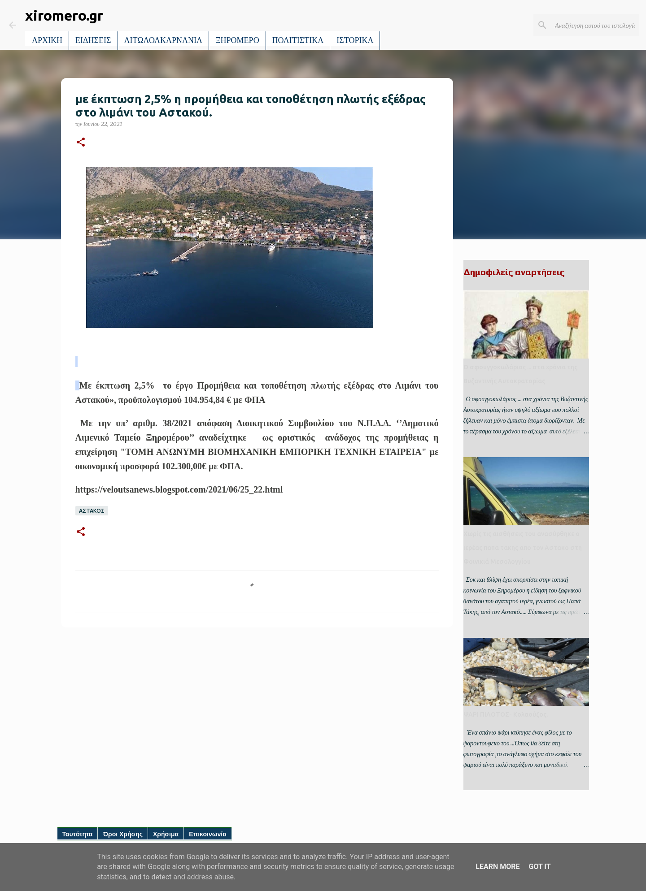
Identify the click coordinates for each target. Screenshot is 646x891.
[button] (80, 143)
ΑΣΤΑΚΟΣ (92, 511)
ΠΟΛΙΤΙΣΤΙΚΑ (298, 40)
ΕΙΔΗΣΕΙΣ (93, 40)
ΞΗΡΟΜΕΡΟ (237, 40)
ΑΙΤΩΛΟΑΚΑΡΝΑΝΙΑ (163, 40)
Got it (539, 866)
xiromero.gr (64, 15)
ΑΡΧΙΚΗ (47, 40)
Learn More (497, 866)
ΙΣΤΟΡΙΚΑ (354, 40)
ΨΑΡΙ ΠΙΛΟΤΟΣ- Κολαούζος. (505, 714)
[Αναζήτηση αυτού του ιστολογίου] (592, 25)
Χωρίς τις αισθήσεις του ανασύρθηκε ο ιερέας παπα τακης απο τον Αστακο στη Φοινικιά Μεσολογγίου (522, 547)
